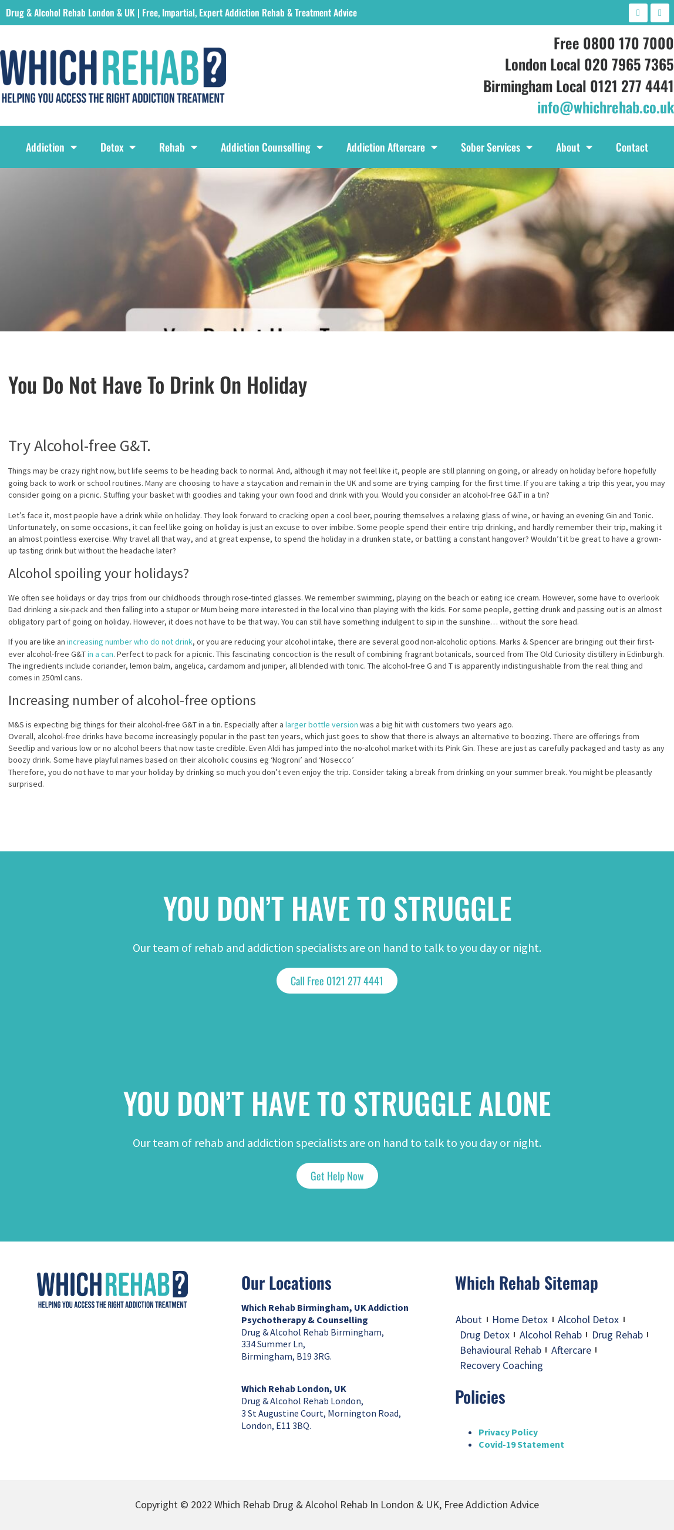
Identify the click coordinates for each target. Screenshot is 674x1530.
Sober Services (497, 147)
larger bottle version (321, 724)
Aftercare (571, 1350)
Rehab (178, 147)
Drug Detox (485, 1334)
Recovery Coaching (501, 1365)
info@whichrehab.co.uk (605, 107)
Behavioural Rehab (500, 1350)
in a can (100, 654)
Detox (118, 147)
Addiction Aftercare (391, 147)
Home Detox (520, 1319)
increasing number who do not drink (130, 641)
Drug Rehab (617, 1334)
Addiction (51, 147)
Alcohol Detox (588, 1319)
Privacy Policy (508, 1432)
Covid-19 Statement (521, 1444)
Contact (632, 147)
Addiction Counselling (272, 147)
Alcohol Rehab (551, 1334)
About (574, 147)
